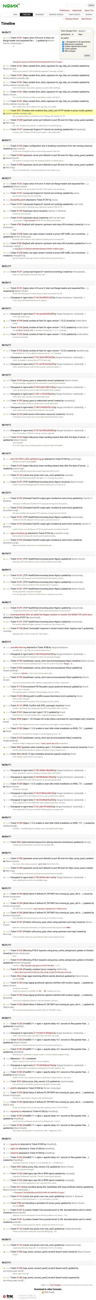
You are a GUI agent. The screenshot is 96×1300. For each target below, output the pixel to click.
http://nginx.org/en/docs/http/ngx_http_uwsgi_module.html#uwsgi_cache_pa (42, 972)
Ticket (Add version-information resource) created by (40, 414)
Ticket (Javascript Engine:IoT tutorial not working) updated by (46, 129)
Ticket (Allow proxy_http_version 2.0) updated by (40, 1081)
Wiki (15, 14)
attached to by (32, 200)
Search (89, 14)
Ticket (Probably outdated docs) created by (37, 969)
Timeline (26, 14)
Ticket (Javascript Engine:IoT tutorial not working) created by (46, 272)
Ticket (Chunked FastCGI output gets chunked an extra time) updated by (48, 499)
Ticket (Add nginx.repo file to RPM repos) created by (40, 1180)
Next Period (86, 19)
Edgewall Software (28, 1298)
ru (22, 634)
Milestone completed (21, 1058)
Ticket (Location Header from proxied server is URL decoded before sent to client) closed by (47, 1211)
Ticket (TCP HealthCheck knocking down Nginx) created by (45, 621)
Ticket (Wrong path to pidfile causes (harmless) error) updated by (44, 696)
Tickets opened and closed (74, 46)
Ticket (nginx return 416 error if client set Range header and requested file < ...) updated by (28, 41)
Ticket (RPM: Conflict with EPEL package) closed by (38, 705)
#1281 (21, 1206)
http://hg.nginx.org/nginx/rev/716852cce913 (49, 909)
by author (75, 38)
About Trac (89, 10)
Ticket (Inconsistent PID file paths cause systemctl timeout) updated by (47, 686)
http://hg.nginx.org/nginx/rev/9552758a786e (36, 965)
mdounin (24, 673)
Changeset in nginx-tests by (45, 297)
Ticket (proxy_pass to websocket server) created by (41, 400)
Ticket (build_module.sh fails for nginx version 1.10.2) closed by (46, 320)
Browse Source (56, 14)
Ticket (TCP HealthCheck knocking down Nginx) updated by (45, 517)
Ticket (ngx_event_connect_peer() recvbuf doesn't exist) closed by (48, 1252)
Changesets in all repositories (76, 42)
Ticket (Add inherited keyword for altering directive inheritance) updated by (49, 842)
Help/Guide (77, 10)
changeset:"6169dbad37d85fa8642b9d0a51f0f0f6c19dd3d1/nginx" (39, 249)
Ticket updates (69, 49)
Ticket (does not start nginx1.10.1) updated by (35, 712)
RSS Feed (49, 1292)
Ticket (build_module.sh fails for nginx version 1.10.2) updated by (47, 327)
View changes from (76, 31)
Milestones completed (72, 44)
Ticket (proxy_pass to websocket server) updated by (42, 380)
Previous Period (71, 19)
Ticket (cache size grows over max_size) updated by (40, 475)
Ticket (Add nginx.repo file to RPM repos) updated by (41, 1173)
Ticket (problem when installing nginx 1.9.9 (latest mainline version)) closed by (50, 747)
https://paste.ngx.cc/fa (49, 743)
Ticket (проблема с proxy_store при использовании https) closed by (50, 661)
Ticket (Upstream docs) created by (35, 218)
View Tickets (74, 14)
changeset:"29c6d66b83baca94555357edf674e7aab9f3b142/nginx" (39, 1192)
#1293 (33, 462)
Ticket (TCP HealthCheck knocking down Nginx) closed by (45, 482)
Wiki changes (69, 51)
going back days (71, 34)
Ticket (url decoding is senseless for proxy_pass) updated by (45, 1203)
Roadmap (40, 14)
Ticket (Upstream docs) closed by (36, 211)
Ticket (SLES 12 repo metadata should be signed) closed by (41, 754)
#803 (68, 927)
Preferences (64, 10)
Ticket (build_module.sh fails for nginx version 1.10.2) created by (48, 350)
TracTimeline (55, 1285)
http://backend (29, 220)
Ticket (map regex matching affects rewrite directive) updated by (47, 976)
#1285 (21, 979)
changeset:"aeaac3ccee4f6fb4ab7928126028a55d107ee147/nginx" (38, 62)
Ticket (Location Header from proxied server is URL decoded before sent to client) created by (47, 1220)
